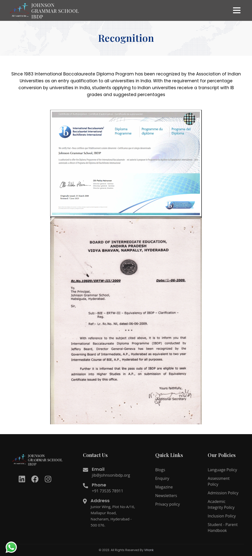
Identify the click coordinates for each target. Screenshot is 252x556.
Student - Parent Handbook (223, 527)
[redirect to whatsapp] (11, 547)
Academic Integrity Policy (221, 504)
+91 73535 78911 (107, 491)
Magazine (164, 487)
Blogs (160, 469)
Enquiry (162, 478)
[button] (236, 10)
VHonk (149, 550)
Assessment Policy (219, 481)
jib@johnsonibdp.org (111, 475)
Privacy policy (167, 504)
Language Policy (222, 469)
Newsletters (166, 495)
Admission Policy (223, 493)
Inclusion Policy (222, 516)
